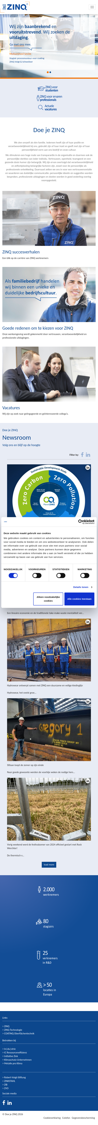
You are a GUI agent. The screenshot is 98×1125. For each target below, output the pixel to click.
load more (49, 864)
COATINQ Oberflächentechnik (19, 1033)
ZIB (5, 1084)
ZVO (6, 1088)
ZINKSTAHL (9, 1081)
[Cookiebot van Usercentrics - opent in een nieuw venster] (80, 521)
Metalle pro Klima (13, 1063)
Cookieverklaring (52, 1117)
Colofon (66, 1117)
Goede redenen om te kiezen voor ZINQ (37, 328)
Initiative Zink (11, 1056)
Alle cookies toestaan (79, 599)
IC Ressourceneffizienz (15, 1052)
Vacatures (11, 408)
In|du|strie (10, 1048)
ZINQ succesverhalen (21, 252)
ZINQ (6, 1026)
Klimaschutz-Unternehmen (18, 1059)
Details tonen (80, 587)
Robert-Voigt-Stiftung (15, 1077)
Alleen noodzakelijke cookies (48, 599)
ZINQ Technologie (13, 1029)
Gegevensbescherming (83, 1117)
